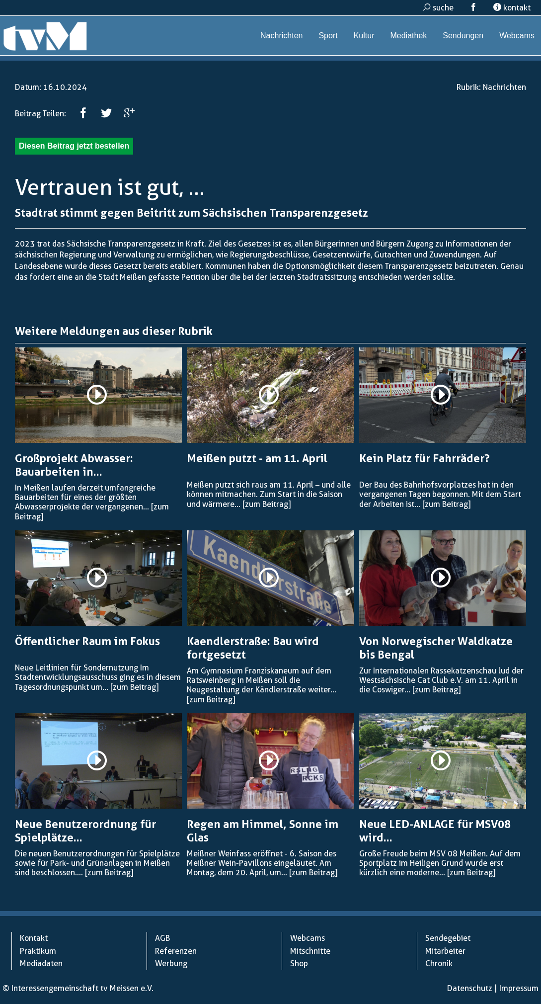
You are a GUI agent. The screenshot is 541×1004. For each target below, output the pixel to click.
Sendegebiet (447, 938)
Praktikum (38, 951)
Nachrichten (281, 35)
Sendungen (463, 35)
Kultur (364, 35)
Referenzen (176, 951)
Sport (327, 35)
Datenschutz (469, 988)
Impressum (519, 988)
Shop (299, 963)
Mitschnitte (310, 951)
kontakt (512, 7)
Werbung (171, 963)
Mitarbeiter (445, 951)
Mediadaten (41, 963)
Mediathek (408, 35)
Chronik (439, 963)
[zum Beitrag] (266, 504)
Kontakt (34, 938)
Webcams (517, 35)
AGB (162, 938)
